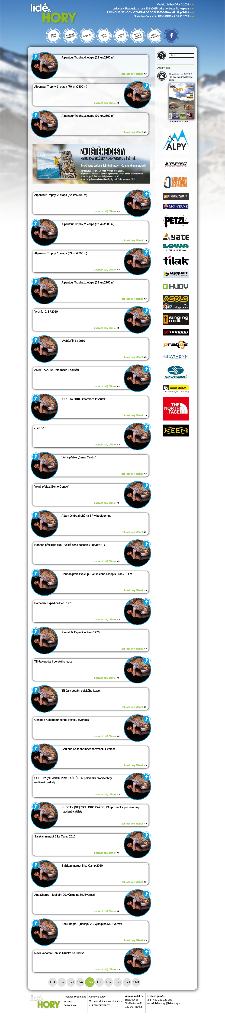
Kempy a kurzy (97, 996)
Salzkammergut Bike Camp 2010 (54, 836)
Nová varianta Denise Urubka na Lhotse (59, 953)
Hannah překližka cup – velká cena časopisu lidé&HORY (69, 544)
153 (71, 982)
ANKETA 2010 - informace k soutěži (56, 370)
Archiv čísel (70, 1005)
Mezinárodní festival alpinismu (106, 1001)
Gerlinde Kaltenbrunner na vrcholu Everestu (61, 719)
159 (127, 982)
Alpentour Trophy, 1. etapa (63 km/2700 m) (60, 253)
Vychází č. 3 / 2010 (46, 311)
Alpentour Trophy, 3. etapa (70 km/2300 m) (60, 86)
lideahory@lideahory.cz (168, 1003)
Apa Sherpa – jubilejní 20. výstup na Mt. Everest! (64, 894)
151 (52, 982)
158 (118, 982)
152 (62, 982)
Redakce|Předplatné (75, 996)
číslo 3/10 (40, 428)
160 (136, 982)
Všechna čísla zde (178, 121)
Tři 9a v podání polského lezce (53, 661)
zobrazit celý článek (134, 73)
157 (108, 982)
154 (80, 982)
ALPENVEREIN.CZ (99, 1005)
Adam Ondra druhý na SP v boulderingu (86, 515)
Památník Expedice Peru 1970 (53, 603)
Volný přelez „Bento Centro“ (79, 457)
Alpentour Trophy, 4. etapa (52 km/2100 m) (88, 57)
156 (99, 982)
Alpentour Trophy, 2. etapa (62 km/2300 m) (60, 195)
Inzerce (68, 1001)
